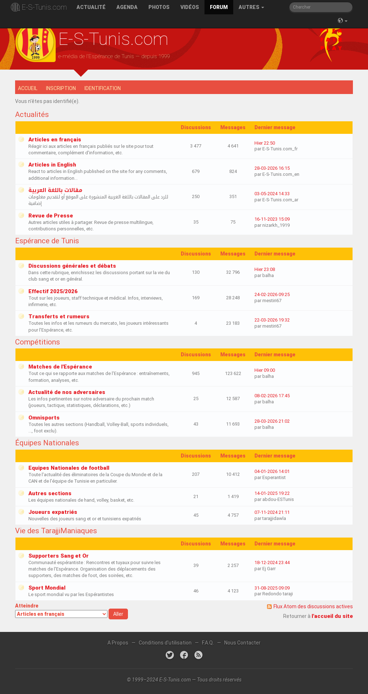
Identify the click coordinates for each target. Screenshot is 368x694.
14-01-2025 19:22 (272, 493)
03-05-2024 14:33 (272, 193)
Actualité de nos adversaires (66, 392)
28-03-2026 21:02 (272, 421)
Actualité (91, 7)
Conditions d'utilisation (165, 643)
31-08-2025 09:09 (272, 588)
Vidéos (189, 7)
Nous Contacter (242, 643)
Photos (159, 7)
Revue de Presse (50, 215)
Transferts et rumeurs (58, 316)
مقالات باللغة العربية (55, 190)
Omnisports (44, 417)
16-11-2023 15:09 (272, 219)
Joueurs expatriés (52, 512)
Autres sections (50, 493)
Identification (102, 88)
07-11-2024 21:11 (272, 512)
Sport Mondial (46, 588)
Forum (219, 7)
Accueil (27, 88)
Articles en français (54, 139)
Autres (251, 7)
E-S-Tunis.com (44, 7)
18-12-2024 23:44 (272, 562)
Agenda (127, 7)
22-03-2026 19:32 (272, 320)
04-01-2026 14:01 (272, 471)
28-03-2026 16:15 (272, 168)
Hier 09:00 (264, 370)
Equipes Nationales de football (68, 468)
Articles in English (52, 164)
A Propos (117, 643)
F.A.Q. (208, 643)
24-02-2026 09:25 (272, 294)
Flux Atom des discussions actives (313, 606)
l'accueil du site (332, 616)
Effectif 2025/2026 (53, 291)
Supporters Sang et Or (58, 556)
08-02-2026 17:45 (272, 395)
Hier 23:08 (264, 269)
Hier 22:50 (264, 143)
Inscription (61, 88)
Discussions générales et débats (72, 266)
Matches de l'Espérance (60, 367)
